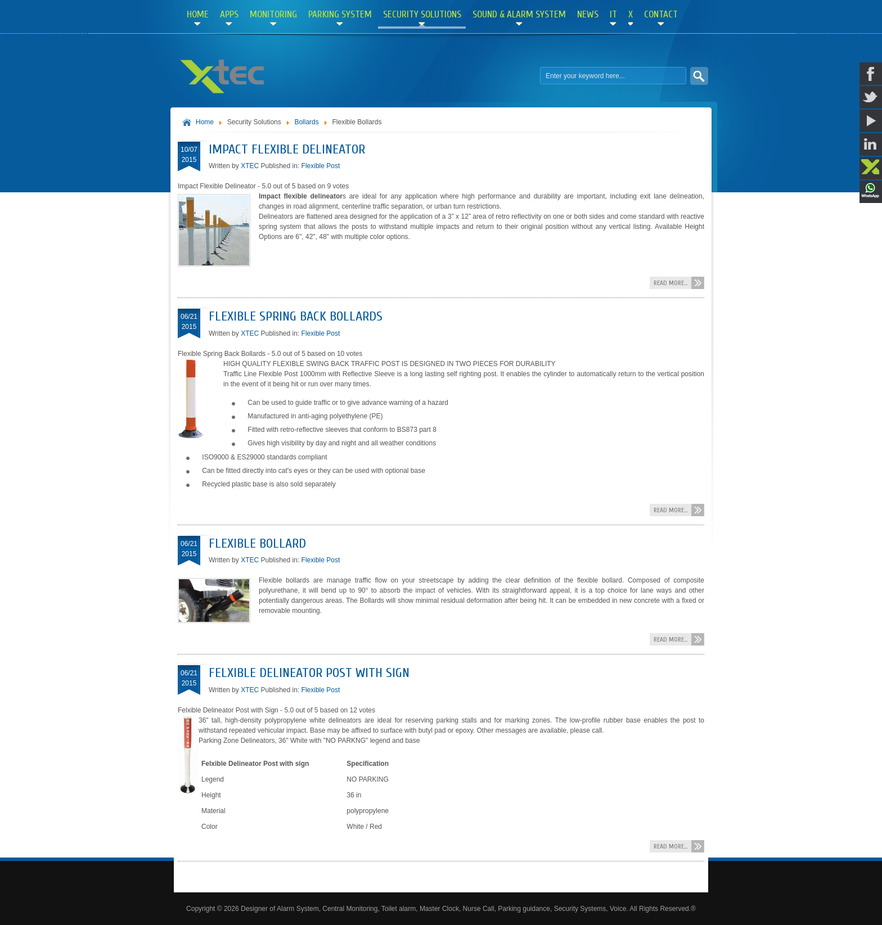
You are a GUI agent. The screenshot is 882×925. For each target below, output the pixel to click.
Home (205, 122)
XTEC (250, 166)
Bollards (306, 122)
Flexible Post (321, 166)
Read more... (670, 283)
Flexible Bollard (257, 543)
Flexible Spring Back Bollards (295, 316)
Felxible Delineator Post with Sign (309, 672)
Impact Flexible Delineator (287, 149)
